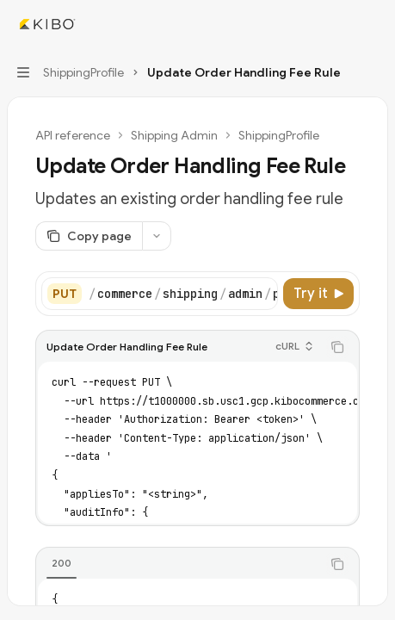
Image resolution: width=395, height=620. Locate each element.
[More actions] (372, 24)
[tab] (61, 563)
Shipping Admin (174, 135)
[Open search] (340, 24)
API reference (72, 135)
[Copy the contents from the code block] (337, 347)
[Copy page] (88, 236)
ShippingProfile (278, 135)
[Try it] (318, 293)
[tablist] (178, 564)
